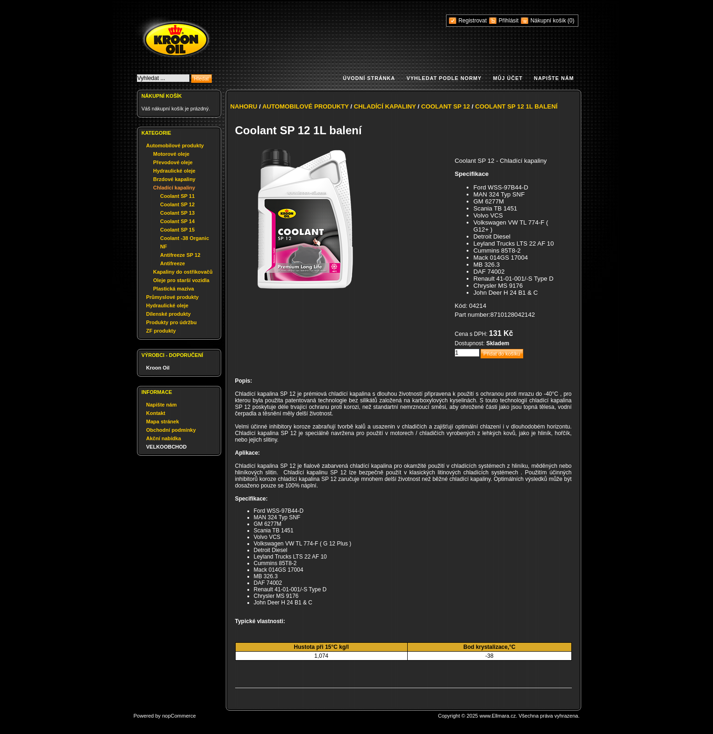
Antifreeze (172, 263)
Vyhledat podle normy (444, 78)
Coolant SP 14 (177, 221)
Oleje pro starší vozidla (181, 280)
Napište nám (554, 78)
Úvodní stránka (369, 78)
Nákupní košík (548, 20)
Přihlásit (508, 20)
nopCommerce (179, 716)
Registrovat (472, 20)
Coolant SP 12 (177, 204)
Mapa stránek (162, 421)
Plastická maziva (173, 288)
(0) (571, 20)
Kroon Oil (158, 368)
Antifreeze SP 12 (180, 255)
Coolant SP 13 (177, 213)
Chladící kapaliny (174, 187)
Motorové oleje (171, 154)
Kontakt (156, 413)
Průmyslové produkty (172, 297)
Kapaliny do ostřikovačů (183, 272)
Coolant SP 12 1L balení (516, 106)
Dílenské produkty (168, 314)
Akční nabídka (163, 438)
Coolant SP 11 (177, 196)
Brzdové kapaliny (174, 179)
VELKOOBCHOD (166, 447)
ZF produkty (161, 331)
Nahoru (244, 106)
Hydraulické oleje (174, 171)
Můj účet (508, 78)
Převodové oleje (173, 162)
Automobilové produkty (175, 145)
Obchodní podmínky (171, 430)
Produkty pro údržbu (171, 322)
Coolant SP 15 (177, 230)
